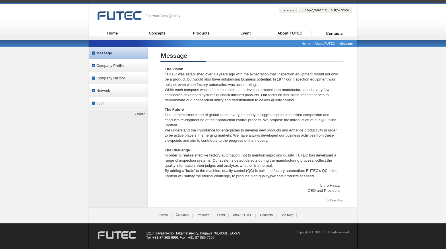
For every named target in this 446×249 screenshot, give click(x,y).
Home (306, 43)
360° (100, 103)
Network (103, 91)
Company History (110, 78)
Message (104, 53)
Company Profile (110, 65)
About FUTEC (325, 43)
